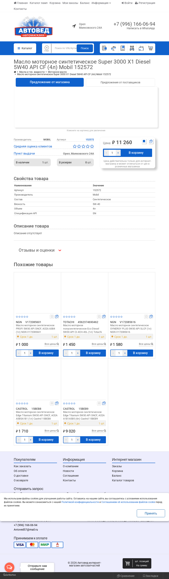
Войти (127, 3)
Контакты (20, 8)
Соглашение (71, 475)
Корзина (55, 3)
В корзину (136, 153)
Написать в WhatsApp (141, 28)
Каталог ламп (39, 3)
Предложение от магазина (50, 82)
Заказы (117, 466)
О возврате (21, 480)
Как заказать (22, 466)
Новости (68, 470)
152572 (90, 139)
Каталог (25, 48)
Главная (21, 3)
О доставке (21, 475)
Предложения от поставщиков (120, 82)
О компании (70, 466)
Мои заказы (70, 3)
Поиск (85, 48)
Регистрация (145, 3)
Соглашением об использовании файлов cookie (128, 502)
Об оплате (20, 470)
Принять (151, 513)
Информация (100, 3)
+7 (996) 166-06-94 (134, 24)
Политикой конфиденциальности (80, 502)
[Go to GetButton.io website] (9, 575)
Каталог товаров (123, 480)
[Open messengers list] (9, 567)
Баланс (85, 3)
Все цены (52, 343)
